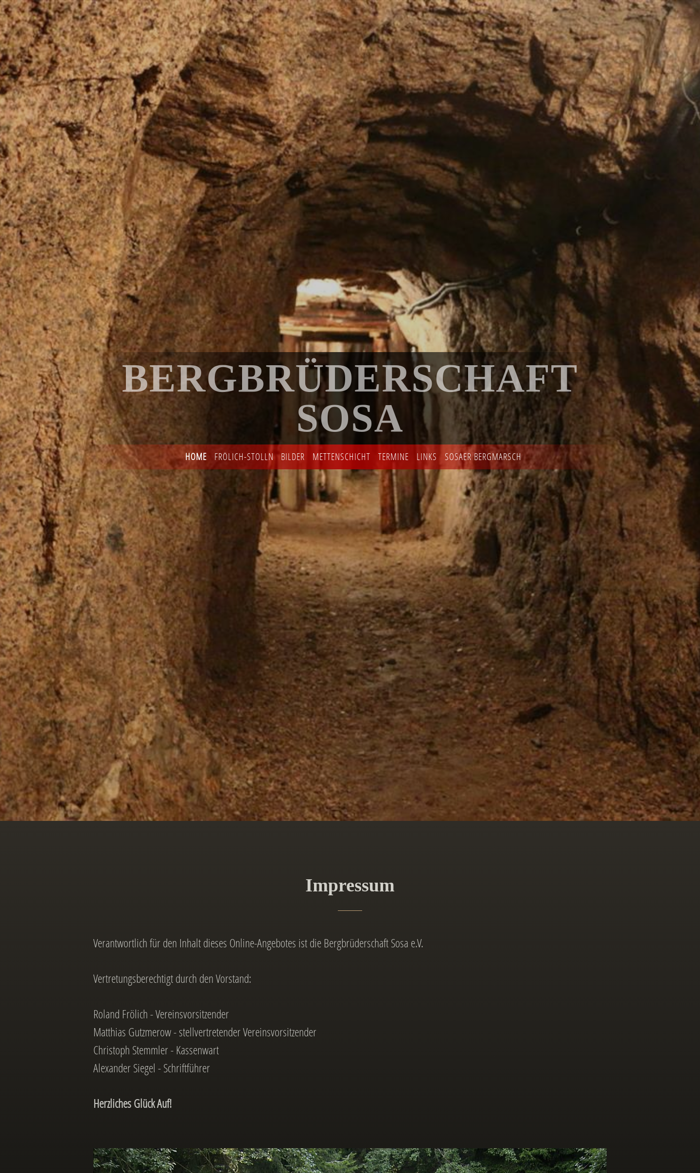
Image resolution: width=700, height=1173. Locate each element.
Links (427, 456)
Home (196, 456)
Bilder (293, 456)
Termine (393, 456)
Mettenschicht (341, 456)
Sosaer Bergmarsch (483, 456)
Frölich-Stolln (244, 456)
